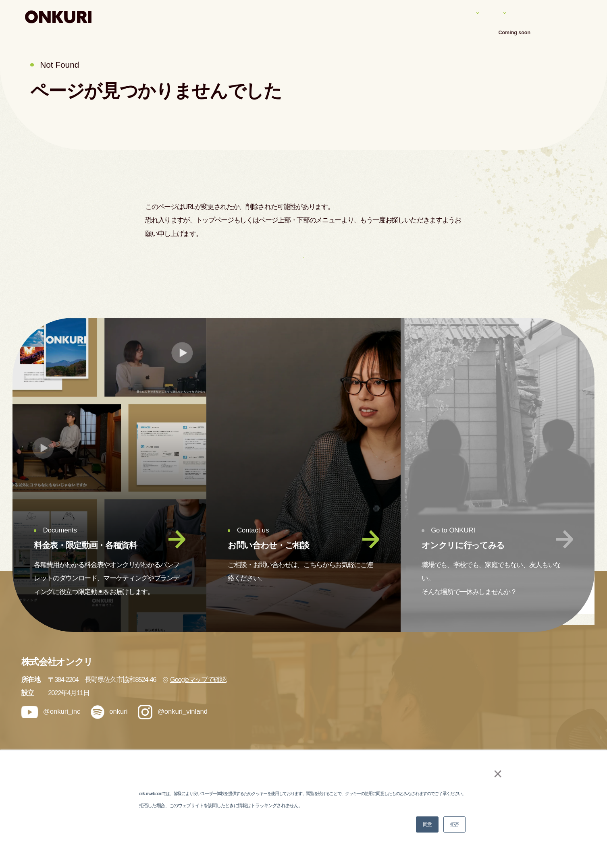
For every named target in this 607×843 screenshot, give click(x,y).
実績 (443, 17)
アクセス (569, 17)
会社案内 (525, 17)
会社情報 (529, 680)
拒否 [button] (454, 824)
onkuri (109, 732)
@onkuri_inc (51, 732)
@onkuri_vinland (173, 732)
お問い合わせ (535, 746)
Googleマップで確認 (195, 700)
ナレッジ (481, 17)
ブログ (525, 702)
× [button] (493, 774)
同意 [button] (427, 824)
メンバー (428, 746)
